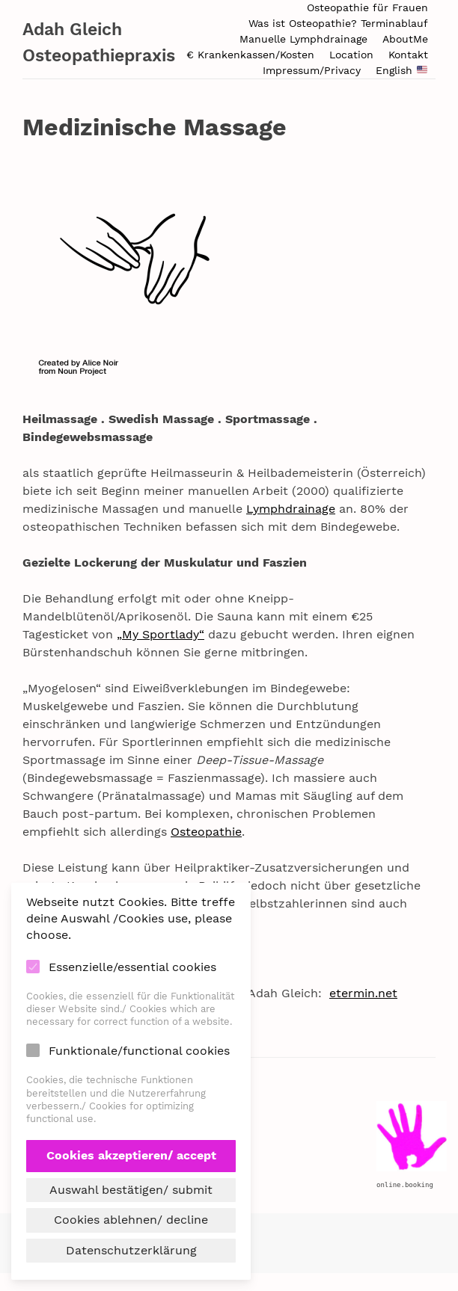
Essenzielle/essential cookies (132, 967)
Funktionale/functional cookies (139, 1051)
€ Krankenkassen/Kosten (250, 55)
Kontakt (408, 55)
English (401, 70)
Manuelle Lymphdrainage (303, 39)
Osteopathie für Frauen (367, 7)
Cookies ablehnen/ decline (131, 1220)
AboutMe (405, 39)
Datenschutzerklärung (131, 1250)
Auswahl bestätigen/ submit (131, 1190)
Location (351, 55)
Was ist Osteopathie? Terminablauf (338, 23)
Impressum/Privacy (312, 70)
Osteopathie (206, 832)
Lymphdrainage (290, 509)
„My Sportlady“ (160, 634)
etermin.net (363, 993)
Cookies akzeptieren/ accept (131, 1155)
